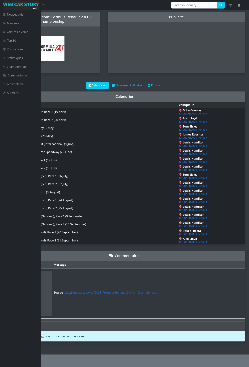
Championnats (14, 67)
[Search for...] (194, 5)
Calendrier (117, 85)
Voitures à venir (15, 32)
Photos (174, 85)
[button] (232, 5)
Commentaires (15, 75)
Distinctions (13, 49)
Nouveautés (13, 14)
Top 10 (9, 41)
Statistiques (13, 58)
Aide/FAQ (11, 93)
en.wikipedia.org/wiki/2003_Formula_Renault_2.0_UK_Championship (143, 293)
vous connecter (74, 336)
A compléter (13, 84)
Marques (11, 23)
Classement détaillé (147, 85)
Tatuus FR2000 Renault (205, 113)
